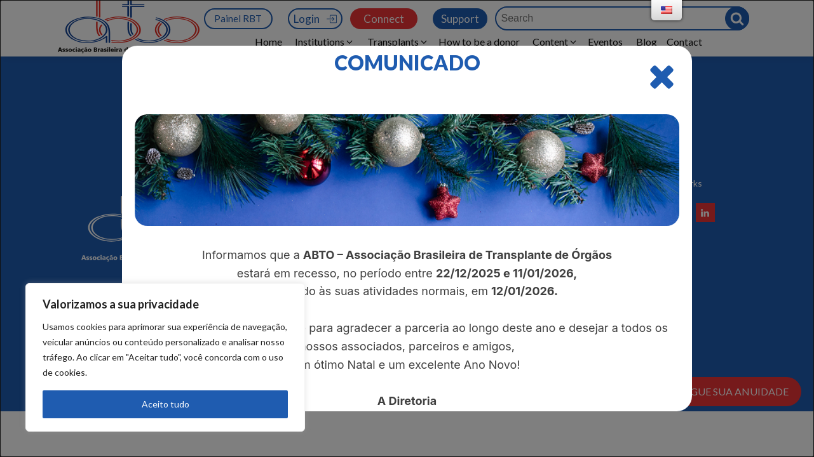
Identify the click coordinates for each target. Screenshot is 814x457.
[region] (165, 357)
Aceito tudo (165, 404)
